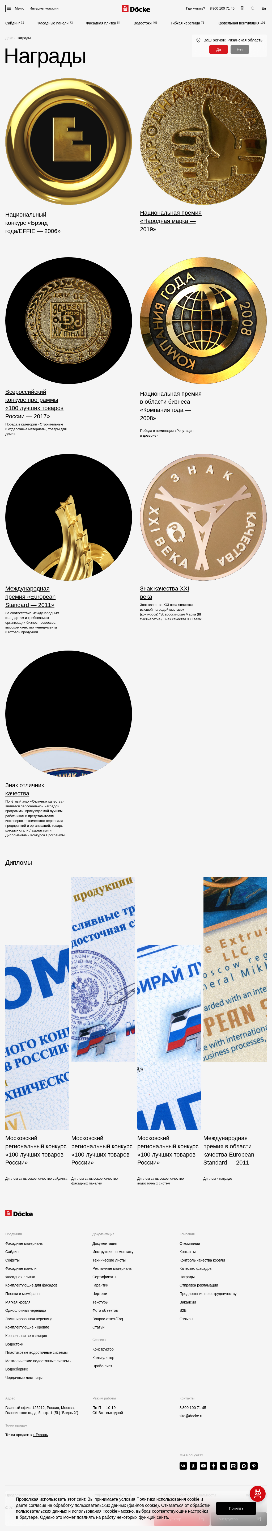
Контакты (188, 1252)
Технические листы (109, 1260)
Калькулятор (103, 1358)
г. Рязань (40, 1435)
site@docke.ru (191, 1416)
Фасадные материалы (24, 1243)
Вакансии (188, 1302)
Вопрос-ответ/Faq (107, 1319)
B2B (183, 1310)
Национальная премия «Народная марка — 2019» (171, 221)
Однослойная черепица (25, 1310)
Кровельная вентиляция (238, 23)
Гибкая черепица (185, 23)
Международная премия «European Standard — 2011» (30, 596)
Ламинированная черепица (28, 1319)
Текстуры (100, 1302)
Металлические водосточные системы (38, 1361)
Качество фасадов (196, 1268)
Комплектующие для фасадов (31, 1285)
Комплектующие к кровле (27, 1327)
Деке (9, 38)
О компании (190, 1243)
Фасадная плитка (101, 23)
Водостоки (143, 23)
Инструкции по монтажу (112, 1252)
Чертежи (99, 1294)
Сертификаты (104, 1277)
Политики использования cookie (168, 1499)
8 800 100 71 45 (193, 1408)
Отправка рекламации (199, 1285)
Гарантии (100, 1285)
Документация (104, 1243)
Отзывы (186, 1319)
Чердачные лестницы (23, 1378)
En (264, 8)
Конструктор (103, 1349)
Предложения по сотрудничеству (208, 1294)
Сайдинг (12, 23)
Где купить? (195, 8)
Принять (236, 1508)
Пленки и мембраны (22, 1294)
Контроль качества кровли (202, 1260)
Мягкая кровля (18, 1302)
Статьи (98, 1327)
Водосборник (16, 1369)
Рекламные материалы (112, 1268)
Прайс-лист (102, 1366)
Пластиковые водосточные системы (36, 1352)
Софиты (12, 1260)
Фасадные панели (53, 23)
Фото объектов (105, 1310)
